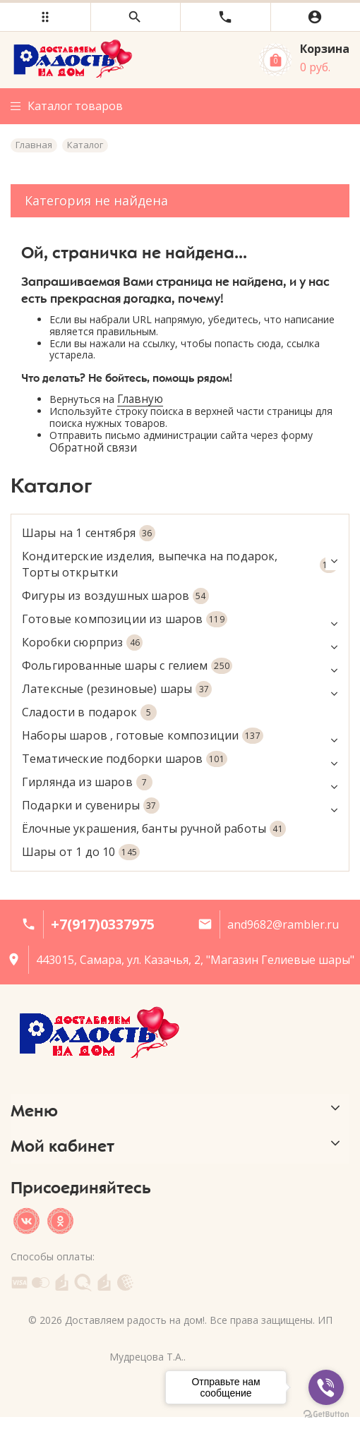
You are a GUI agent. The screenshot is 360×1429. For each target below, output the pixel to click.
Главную (140, 399)
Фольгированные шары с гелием (180, 666)
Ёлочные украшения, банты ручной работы (154, 829)
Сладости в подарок (89, 712)
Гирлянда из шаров (180, 782)
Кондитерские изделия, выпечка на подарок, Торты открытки (180, 564)
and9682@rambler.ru (283, 924)
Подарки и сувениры (180, 805)
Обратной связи (93, 447)
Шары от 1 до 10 (81, 852)
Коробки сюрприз (180, 642)
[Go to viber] (326, 1387)
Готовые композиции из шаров (180, 619)
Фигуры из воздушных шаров (115, 596)
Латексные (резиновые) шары (180, 689)
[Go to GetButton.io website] (326, 1414)
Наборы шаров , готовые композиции (180, 736)
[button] (45, 17)
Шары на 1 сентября (88, 533)
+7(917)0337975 (103, 924)
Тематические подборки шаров (180, 759)
